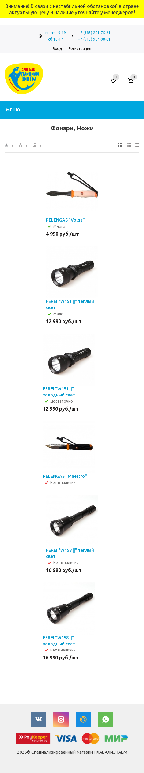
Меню (13, 109)
